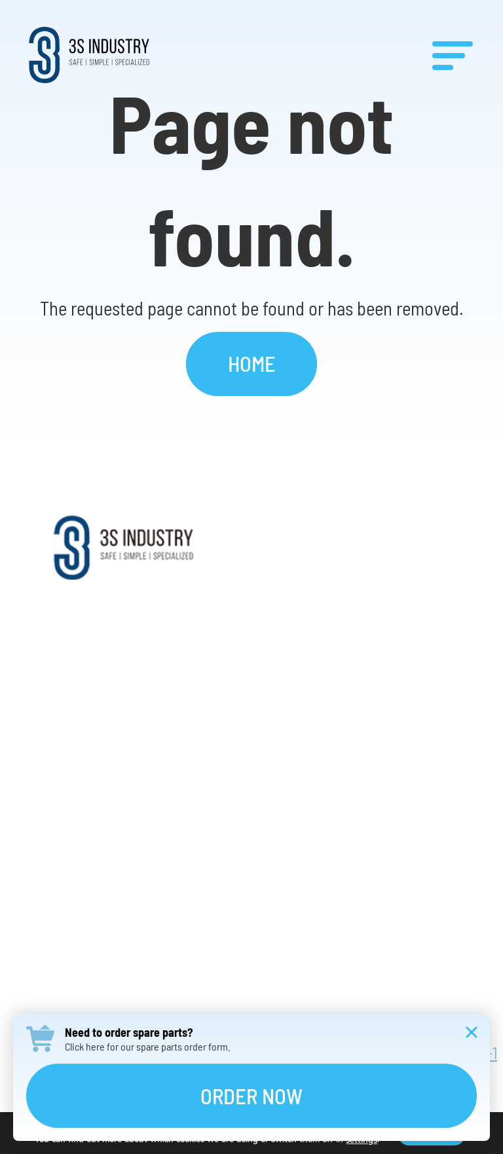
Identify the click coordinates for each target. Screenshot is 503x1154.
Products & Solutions (251, 678)
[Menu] (452, 54)
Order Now (251, 1096)
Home (252, 363)
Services (251, 741)
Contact (252, 867)
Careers (252, 804)
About (251, 615)
